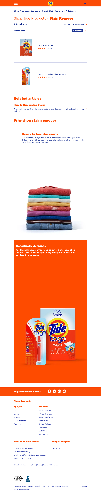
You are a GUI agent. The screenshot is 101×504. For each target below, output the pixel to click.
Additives (77, 30)
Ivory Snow (32, 465)
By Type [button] (18, 406)
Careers (30, 486)
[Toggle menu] (16, 3)
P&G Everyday (53, 465)
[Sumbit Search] (85, 3)
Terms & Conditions (20, 486)
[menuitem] (22, 11)
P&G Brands (23, 465)
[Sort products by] (80, 24)
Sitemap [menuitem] (84, 486)
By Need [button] (43, 406)
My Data (43, 486)
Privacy (36, 486)
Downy (39, 465)
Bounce (45, 465)
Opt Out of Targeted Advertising (58, 486)
